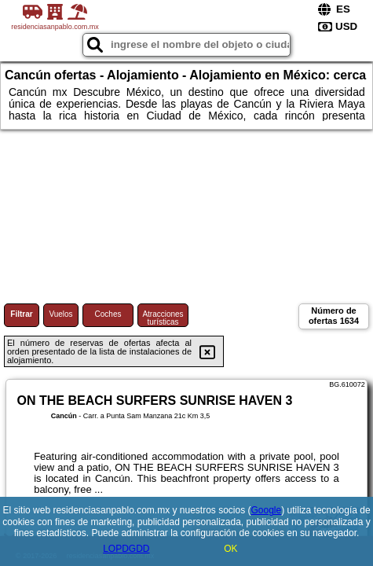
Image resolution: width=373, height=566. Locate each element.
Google (266, 510)
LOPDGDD (126, 548)
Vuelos (60, 314)
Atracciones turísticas (162, 318)
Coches (108, 314)
